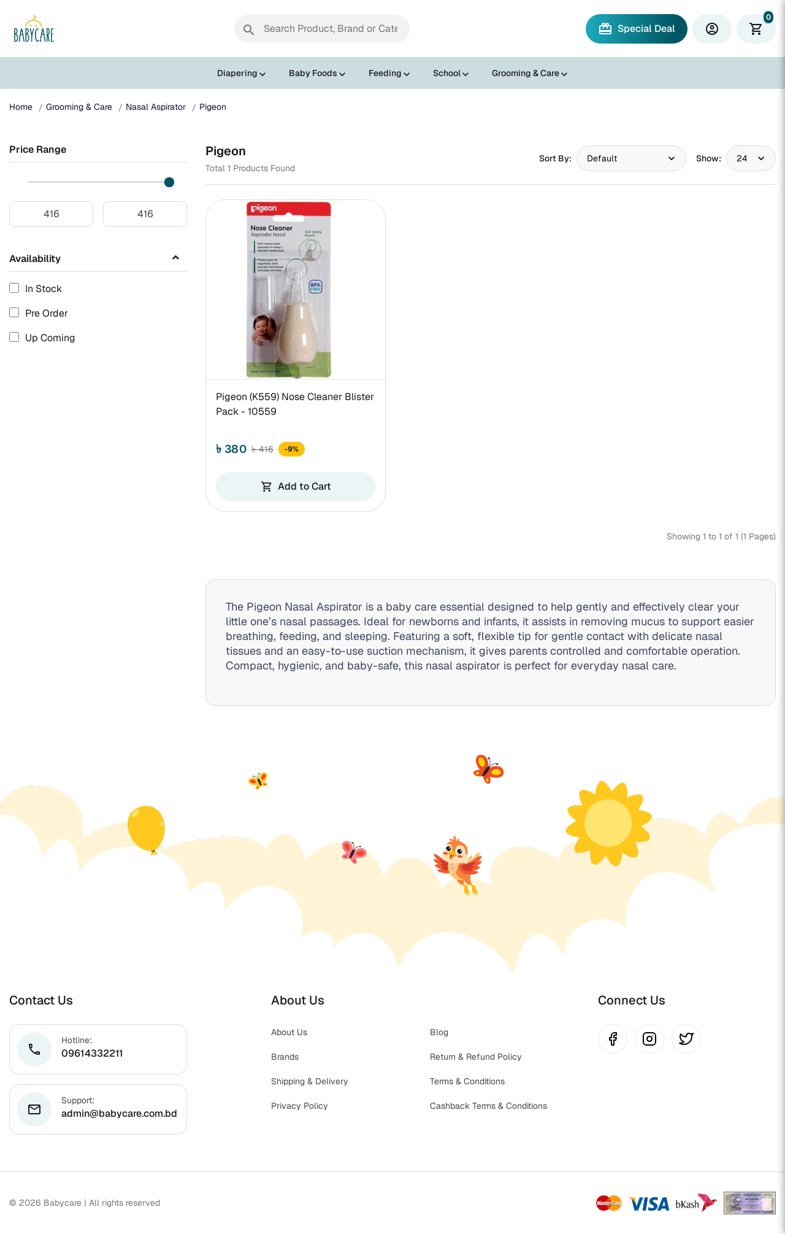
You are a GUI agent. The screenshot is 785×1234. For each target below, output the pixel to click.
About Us (289, 1032)
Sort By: (555, 158)
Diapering (237, 73)
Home (21, 106)
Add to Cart (296, 486)
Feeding (385, 73)
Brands (285, 1056)
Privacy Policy (299, 1105)
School (447, 73)
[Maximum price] (145, 214)
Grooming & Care (525, 73)
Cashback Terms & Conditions (488, 1105)
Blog (439, 1032)
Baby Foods (313, 73)
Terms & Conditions (467, 1081)
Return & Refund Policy (476, 1056)
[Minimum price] (51, 214)
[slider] (169, 182)
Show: (708, 158)
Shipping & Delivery (309, 1081)
